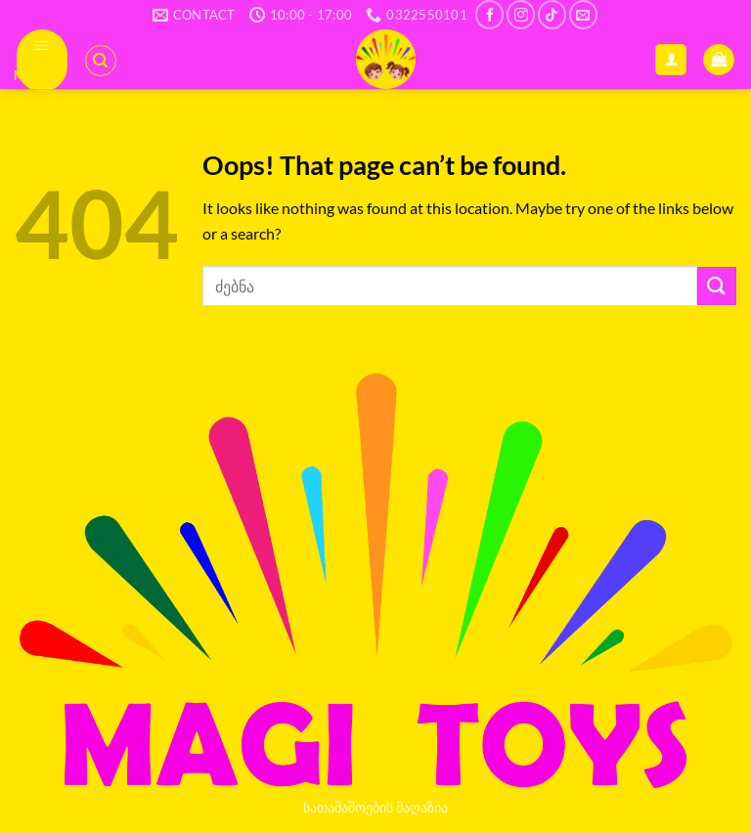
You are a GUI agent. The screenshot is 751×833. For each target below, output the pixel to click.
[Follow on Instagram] (521, 14)
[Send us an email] (583, 14)
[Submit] (716, 286)
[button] (42, 60)
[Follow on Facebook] (489, 14)
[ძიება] (100, 60)
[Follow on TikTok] (552, 14)
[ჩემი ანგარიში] (670, 60)
